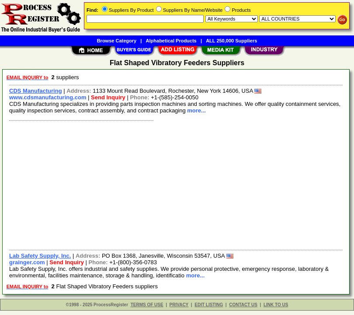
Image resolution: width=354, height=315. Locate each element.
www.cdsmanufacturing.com (48, 97)
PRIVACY (179, 304)
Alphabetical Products (171, 40)
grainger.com (27, 262)
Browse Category (116, 40)
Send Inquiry (108, 97)
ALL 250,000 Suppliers (231, 40)
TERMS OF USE (147, 304)
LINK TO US (276, 304)
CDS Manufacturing (35, 91)
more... (196, 110)
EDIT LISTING (208, 304)
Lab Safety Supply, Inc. (40, 255)
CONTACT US (243, 304)
